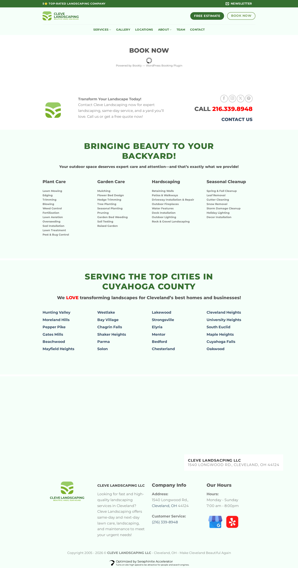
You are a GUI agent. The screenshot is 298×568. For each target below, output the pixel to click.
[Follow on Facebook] (224, 98)
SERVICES (102, 30)
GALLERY (123, 29)
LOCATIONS (144, 29)
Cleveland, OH (164, 505)
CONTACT (197, 29)
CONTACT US (237, 119)
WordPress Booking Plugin (164, 65)
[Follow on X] (240, 98)
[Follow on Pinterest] (249, 98)
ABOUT (165, 30)
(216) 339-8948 (165, 522)
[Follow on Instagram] (232, 98)
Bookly (137, 65)
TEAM (181, 29)
